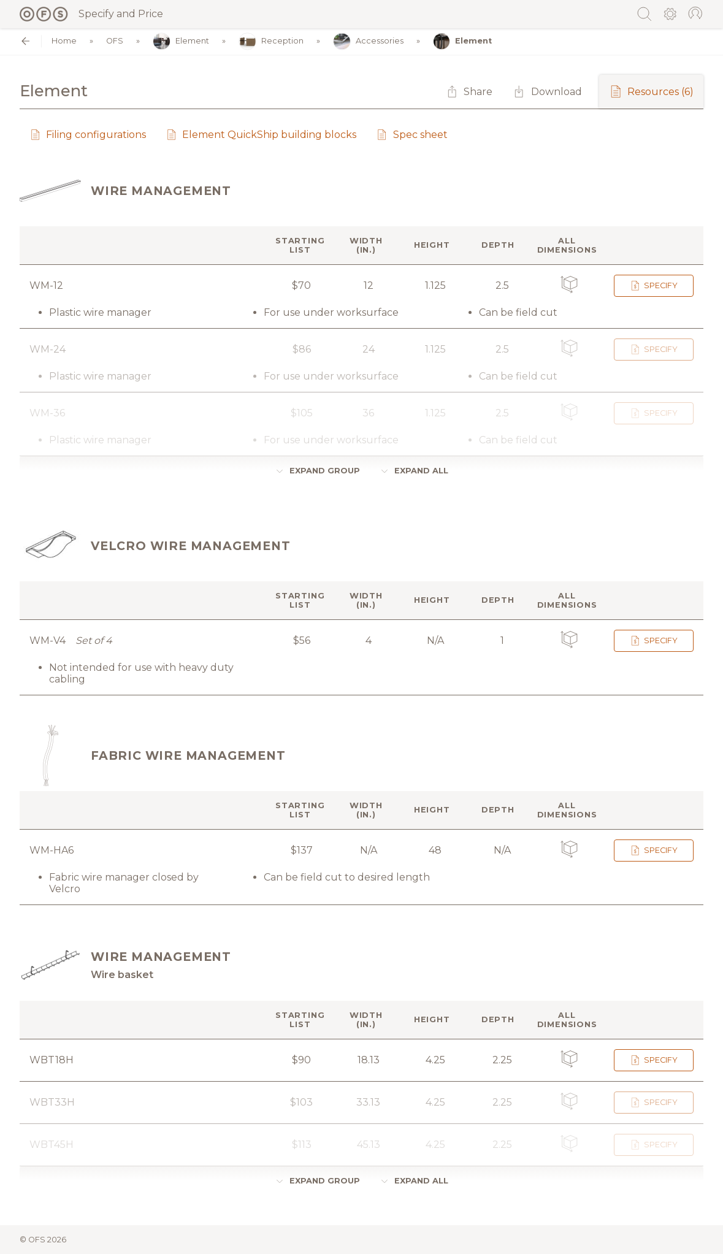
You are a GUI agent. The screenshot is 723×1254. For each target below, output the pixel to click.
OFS (114, 41)
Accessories (368, 41)
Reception (271, 41)
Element (181, 41)
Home (64, 41)
